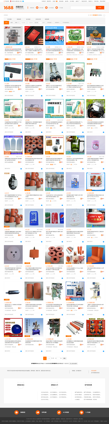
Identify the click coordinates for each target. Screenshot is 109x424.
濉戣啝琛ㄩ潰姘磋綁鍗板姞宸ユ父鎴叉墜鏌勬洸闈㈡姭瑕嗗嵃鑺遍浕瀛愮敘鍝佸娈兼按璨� (75, 50)
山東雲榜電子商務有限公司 (90, 394)
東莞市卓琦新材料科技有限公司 (9, 344)
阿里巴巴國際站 (12, 421)
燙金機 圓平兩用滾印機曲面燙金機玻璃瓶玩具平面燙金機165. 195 (95, 341)
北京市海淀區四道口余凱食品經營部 (67, 392)
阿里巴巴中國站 (20, 421)
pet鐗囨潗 (94, 54)
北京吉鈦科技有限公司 (46, 392)
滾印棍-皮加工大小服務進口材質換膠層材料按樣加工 (13, 305)
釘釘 (92, 421)
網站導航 (81, 418)
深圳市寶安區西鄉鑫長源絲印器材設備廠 (50, 344)
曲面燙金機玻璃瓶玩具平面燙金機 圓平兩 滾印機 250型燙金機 (75, 305)
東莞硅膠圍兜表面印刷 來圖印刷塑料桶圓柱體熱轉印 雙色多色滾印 (75, 232)
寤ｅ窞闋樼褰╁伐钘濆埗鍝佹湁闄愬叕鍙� (92, 52)
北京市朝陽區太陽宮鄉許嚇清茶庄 (57, 392)
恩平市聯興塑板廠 (88, 399)
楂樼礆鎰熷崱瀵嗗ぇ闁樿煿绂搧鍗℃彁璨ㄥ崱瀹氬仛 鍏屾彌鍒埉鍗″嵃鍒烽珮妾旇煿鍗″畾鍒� (33, 50)
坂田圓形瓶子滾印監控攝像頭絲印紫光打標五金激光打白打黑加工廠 (13, 86)
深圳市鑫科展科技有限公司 (9, 89)
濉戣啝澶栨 (69, 54)
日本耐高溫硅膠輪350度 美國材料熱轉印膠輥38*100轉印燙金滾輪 (54, 269)
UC (82, 421)
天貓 (37, 421)
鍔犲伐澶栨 (81, 54)
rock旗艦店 (77, 399)
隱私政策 (63, 418)
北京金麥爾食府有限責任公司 (56, 394)
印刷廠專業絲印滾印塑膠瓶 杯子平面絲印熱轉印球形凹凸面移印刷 (13, 123)
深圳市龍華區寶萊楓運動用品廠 (92, 125)
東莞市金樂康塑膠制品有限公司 (9, 162)
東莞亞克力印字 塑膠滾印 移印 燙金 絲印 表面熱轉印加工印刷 (33, 232)
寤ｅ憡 (20, 50)
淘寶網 (33, 421)
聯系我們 (76, 418)
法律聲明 (53, 418)
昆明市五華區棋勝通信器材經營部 (100, 397)
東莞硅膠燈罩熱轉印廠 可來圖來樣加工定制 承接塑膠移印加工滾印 (13, 269)
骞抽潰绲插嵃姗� (17, 54)
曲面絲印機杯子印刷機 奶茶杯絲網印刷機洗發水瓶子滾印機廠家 (54, 341)
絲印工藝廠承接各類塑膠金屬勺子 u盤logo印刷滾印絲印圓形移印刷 (75, 123)
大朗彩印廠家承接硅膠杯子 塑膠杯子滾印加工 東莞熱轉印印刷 (95, 159)
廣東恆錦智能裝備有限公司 (92, 308)
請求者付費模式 (78, 394)
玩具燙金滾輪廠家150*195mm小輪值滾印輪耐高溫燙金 (75, 269)
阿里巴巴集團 (5, 421)
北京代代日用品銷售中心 (46, 399)
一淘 (44, 421)
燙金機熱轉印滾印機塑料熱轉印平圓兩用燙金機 (33, 341)
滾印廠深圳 (78, 370)
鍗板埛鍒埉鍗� (29, 54)
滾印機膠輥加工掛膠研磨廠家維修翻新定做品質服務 (75, 341)
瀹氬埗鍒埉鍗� (37, 54)
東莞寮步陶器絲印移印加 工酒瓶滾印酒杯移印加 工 (95, 232)
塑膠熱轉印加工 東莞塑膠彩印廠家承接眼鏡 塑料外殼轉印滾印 (33, 123)
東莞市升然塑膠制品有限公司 (50, 125)
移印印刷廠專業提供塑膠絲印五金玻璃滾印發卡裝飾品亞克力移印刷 (95, 86)
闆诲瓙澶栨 (75, 54)
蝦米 (60, 421)
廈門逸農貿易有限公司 (80, 392)
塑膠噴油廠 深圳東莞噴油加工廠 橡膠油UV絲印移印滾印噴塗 (13, 159)
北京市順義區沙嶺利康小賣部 (56, 397)
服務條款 (58, 418)
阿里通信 (75, 421)
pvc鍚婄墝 (99, 54)
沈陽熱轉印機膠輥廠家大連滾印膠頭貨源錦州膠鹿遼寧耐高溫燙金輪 (13, 232)
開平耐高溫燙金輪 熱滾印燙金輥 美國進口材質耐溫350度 (33, 159)
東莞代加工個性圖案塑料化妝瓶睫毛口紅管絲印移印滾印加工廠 (54, 123)
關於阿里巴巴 (69, 418)
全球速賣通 (27, 421)
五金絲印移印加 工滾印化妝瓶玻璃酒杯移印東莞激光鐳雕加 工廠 (54, 196)
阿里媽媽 (56, 421)
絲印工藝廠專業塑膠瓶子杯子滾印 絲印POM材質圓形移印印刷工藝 (13, 196)
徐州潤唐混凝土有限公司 (80, 397)
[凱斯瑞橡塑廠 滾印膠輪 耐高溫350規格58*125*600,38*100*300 (95, 196)
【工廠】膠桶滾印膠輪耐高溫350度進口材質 (33, 196)
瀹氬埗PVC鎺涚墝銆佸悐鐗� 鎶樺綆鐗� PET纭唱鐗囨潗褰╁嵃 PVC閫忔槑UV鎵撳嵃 (95, 50)
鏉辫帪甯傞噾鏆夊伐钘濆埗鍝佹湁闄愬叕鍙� (71, 52)
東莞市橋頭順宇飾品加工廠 (30, 125)
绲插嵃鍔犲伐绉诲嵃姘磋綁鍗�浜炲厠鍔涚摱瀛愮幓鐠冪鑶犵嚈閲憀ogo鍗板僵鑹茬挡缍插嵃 (54, 50)
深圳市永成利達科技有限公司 (30, 89)
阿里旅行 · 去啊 (49, 421)
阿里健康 (96, 421)
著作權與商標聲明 (46, 418)
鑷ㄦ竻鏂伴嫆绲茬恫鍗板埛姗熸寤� (9, 52)
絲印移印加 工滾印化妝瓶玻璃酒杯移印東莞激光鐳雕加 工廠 (75, 159)
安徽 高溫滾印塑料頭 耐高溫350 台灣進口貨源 (95, 269)
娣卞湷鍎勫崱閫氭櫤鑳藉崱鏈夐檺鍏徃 (30, 52)
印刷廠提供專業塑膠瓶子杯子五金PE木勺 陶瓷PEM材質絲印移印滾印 (75, 86)
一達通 (101, 421)
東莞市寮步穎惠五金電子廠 (71, 162)
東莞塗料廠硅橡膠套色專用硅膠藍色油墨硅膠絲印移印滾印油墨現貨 (13, 341)
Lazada (105, 421)
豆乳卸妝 (95, 399)
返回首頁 (67, 363)
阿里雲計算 (65, 421)
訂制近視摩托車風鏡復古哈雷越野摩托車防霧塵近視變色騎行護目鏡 (95, 123)
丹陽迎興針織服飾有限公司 (90, 397)
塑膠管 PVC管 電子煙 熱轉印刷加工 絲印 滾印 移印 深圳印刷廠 (54, 86)
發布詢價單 (93, 370)
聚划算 (40, 421)
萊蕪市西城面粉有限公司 (98, 394)
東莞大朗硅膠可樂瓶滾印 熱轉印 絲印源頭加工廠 (54, 232)
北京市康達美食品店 (63, 397)
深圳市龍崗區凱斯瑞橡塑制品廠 (30, 162)
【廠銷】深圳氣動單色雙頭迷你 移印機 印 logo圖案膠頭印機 (95, 305)
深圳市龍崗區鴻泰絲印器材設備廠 (30, 344)
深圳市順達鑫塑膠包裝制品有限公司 (50, 89)
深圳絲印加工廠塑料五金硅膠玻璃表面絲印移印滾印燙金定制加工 (33, 86)
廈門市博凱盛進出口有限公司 (90, 392)
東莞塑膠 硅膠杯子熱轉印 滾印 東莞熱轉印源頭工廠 (75, 196)
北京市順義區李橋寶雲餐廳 (47, 394)
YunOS (70, 421)
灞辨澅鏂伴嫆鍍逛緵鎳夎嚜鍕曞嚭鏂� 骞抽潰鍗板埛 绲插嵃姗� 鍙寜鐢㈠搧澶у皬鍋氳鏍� (13, 50)
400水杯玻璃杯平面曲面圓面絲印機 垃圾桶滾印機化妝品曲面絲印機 (54, 305)
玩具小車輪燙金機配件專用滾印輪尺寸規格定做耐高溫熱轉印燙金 (33, 269)
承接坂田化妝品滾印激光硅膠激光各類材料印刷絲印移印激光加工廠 (54, 159)
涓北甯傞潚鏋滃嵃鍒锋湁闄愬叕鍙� (50, 52)
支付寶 (85, 421)
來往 (89, 421)
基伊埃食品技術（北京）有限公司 (48, 397)
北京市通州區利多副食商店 (65, 394)
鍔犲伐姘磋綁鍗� (50, 54)
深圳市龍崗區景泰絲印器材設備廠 (50, 308)
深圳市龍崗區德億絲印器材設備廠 (71, 308)
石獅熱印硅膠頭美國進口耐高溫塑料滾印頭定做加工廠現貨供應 (33, 305)
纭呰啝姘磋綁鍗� (58, 54)
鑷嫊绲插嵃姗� (8, 54)
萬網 (79, 421)
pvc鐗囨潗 (89, 54)
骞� (20, 52)
